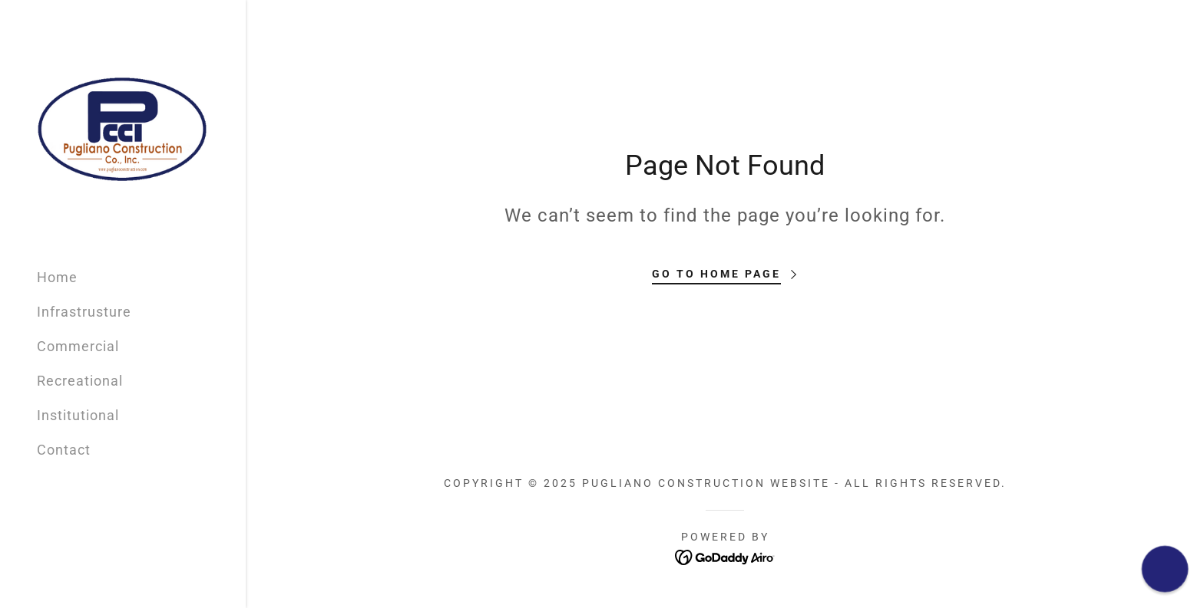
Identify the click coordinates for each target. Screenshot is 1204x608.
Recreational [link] (80, 381)
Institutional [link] (78, 415)
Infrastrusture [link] (84, 312)
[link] (123, 127)
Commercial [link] (78, 346)
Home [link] (57, 277)
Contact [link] (64, 450)
